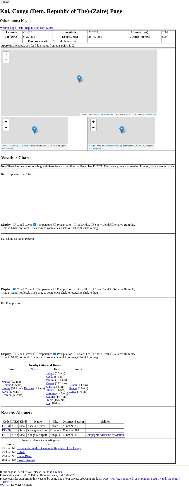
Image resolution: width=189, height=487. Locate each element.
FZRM (6, 426)
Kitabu (73, 385)
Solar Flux (83, 224)
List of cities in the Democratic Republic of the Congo (49, 448)
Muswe (50, 383)
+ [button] (6, 54)
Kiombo (6, 385)
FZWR (6, 430)
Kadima (50, 396)
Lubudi (50, 373)
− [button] (6, 60)
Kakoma (29, 388)
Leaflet (84, 114)
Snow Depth (102, 224)
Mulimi (50, 380)
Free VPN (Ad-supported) (118, 478)
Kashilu (6, 395)
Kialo (49, 386)
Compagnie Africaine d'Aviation (105, 434)
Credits (57, 472)
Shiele (49, 399)
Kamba (6, 388)
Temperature (44, 224)
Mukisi (6, 381)
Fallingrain (151, 114)
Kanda (49, 376)
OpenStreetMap (107, 114)
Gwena (73, 388)
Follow (5, 2)
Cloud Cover (24, 224)
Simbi (49, 390)
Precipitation (64, 224)
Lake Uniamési (26, 460)
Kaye (5, 391)
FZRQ (6, 434)
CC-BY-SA (131, 114)
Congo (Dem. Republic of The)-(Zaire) (31, 27)
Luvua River (24, 456)
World (3, 27)
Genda (73, 391)
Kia (48, 403)
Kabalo (21, 452)
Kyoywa (51, 393)
